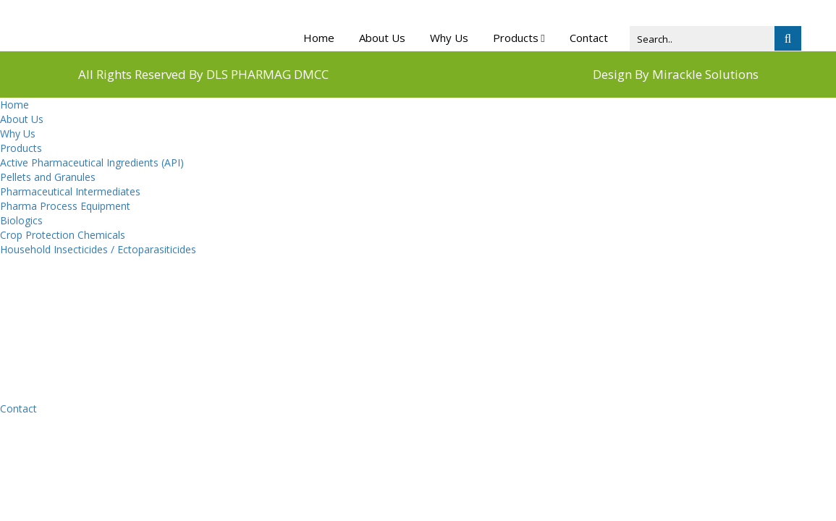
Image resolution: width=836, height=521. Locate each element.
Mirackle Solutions (705, 74)
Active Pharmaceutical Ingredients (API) (92, 162)
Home (318, 37)
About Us (382, 37)
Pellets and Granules (48, 177)
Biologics (21, 220)
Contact (589, 37)
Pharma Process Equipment (65, 206)
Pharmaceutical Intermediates (70, 191)
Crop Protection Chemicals (62, 235)
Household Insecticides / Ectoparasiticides (98, 249)
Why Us (449, 37)
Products (516, 37)
